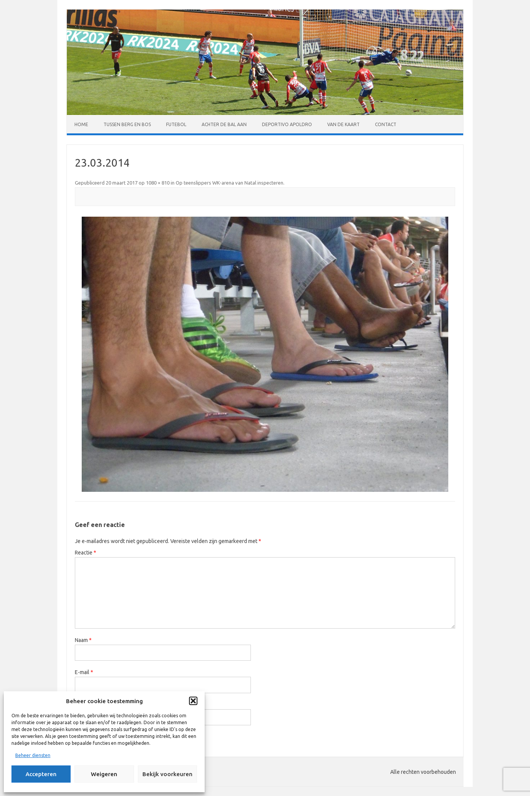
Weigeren (104, 774)
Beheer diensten (32, 755)
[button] (193, 701)
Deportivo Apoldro (287, 124)
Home (81, 124)
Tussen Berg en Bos (127, 124)
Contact (385, 124)
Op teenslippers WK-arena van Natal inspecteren (229, 182)
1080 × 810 (158, 182)
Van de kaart (343, 124)
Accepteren (41, 774)
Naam (83, 640)
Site (79, 705)
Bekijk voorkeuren (167, 774)
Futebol (176, 124)
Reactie (85, 553)
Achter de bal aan (224, 124)
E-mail (84, 672)
